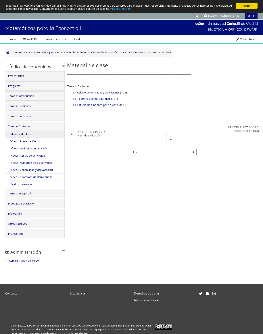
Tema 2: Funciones (22, 106)
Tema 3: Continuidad (23, 116)
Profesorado (18, 233)
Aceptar (247, 6)
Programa (17, 86)
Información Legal (146, 300)
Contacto (11, 293)
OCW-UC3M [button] (30, 39)
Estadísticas (78, 293)
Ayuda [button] (77, 39)
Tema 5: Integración (23, 193)
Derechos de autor (146, 293)
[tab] (35, 76)
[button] (196, 15)
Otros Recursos (20, 223)
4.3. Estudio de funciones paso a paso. (95, 105)
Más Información (124, 9)
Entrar (251, 15)
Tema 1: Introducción (24, 96)
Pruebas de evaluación (24, 203)
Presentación (18, 76)
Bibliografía (17, 213)
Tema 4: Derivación (22, 126)
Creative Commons (90, 325)
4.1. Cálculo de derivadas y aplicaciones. (96, 92)
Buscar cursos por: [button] (56, 39)
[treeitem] (35, 260)
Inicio (12, 39)
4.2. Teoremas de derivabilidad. (91, 98)
